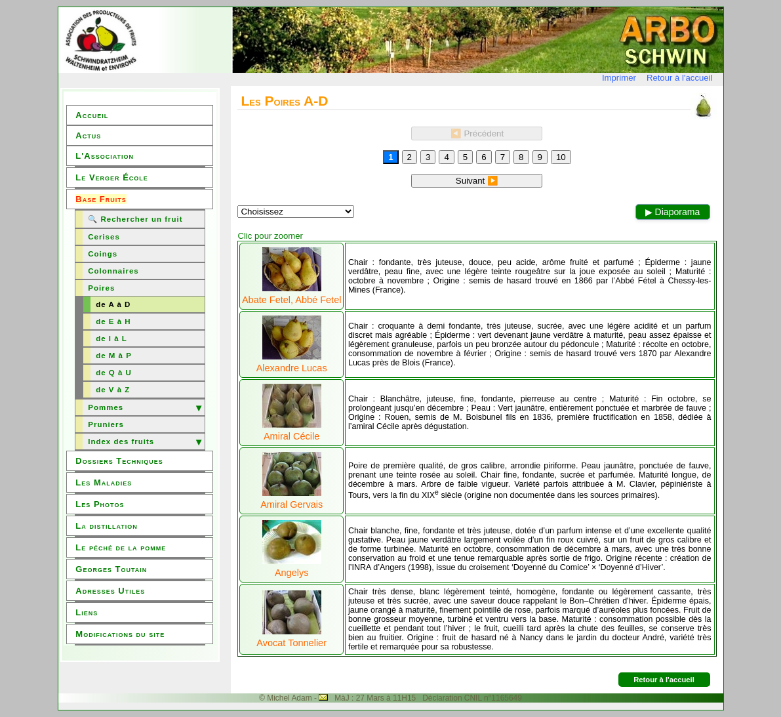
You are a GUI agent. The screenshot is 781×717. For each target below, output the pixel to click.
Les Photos (99, 504)
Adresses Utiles (110, 591)
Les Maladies (103, 482)
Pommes (105, 407)
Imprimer (619, 78)
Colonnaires (113, 271)
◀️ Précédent (477, 133)
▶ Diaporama (672, 212)
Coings (102, 254)
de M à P (114, 355)
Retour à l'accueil (680, 78)
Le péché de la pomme (120, 547)
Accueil (91, 115)
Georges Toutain (111, 569)
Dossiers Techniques (119, 461)
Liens (86, 612)
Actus (88, 135)
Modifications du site (120, 634)
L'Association (104, 156)
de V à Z (113, 390)
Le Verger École (111, 177)
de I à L (111, 338)
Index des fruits (121, 441)
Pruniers (106, 424)
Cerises (104, 237)
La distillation (106, 526)
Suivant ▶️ (477, 181)
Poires (101, 288)
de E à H (113, 321)
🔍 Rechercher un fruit (135, 219)
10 (561, 157)
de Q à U (114, 373)
